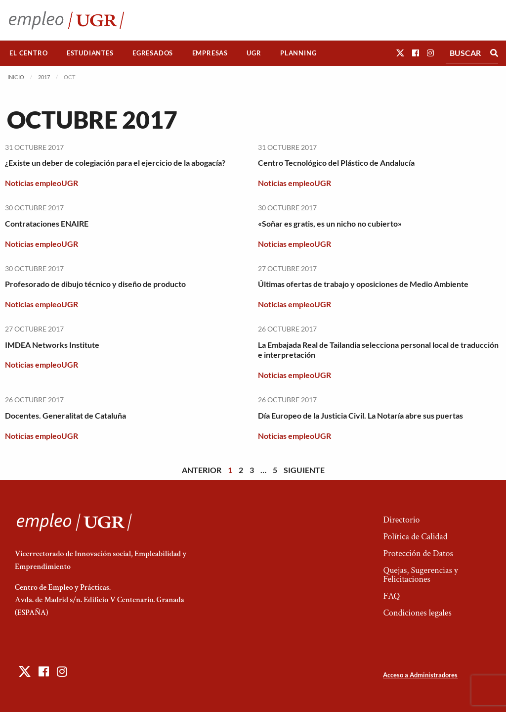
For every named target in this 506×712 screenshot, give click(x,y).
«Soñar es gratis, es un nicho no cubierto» (330, 223)
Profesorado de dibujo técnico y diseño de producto (95, 283)
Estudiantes (90, 53)
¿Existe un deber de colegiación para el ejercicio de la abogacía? (115, 162)
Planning (298, 53)
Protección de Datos (418, 553)
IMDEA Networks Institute (52, 344)
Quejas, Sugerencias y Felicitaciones (420, 575)
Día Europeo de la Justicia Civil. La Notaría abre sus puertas (360, 415)
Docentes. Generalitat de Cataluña (65, 415)
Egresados (152, 53)
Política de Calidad (415, 536)
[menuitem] (28, 53)
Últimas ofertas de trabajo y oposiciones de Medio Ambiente (363, 283)
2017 (44, 77)
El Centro (28, 53)
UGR (254, 53)
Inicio (15, 77)
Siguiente (304, 470)
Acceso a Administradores (420, 675)
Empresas (210, 53)
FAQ (391, 596)
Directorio (401, 519)
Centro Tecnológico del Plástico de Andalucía (336, 162)
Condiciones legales (417, 612)
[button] (400, 52)
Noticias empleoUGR (41, 183)
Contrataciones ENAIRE (46, 223)
